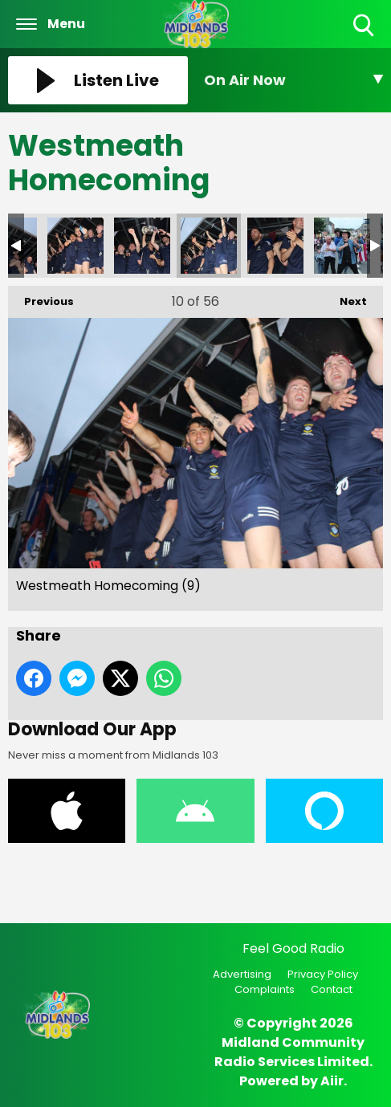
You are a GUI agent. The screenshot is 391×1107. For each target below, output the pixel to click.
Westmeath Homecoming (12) (342, 246)
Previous (41, 297)
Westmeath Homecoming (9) (209, 246)
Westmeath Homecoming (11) (275, 246)
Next (345, 297)
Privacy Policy (322, 974)
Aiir (332, 1081)
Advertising (242, 974)
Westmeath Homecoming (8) (75, 246)
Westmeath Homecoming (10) (142, 246)
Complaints (264, 989)
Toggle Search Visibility (364, 26)
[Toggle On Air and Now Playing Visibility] (294, 80)
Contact (331, 989)
